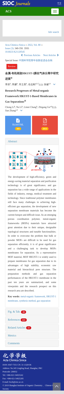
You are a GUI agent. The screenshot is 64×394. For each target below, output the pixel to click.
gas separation (44, 300)
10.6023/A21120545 (15, 52)
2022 (30, 45)
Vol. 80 (37, 45)
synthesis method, (28, 300)
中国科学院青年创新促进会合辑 (35, 60)
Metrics (12, 335)
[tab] (32, 141)
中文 (59, 3)
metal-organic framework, (33, 296)
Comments (14, 343)
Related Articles (19, 327)
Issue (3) (9, 48)
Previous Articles (31, 55)
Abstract (12, 141)
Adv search (53, 32)
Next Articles (51, 55)
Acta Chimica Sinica (15, 45)
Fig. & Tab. (17, 311)
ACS (8, 11)
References (17, 319)
